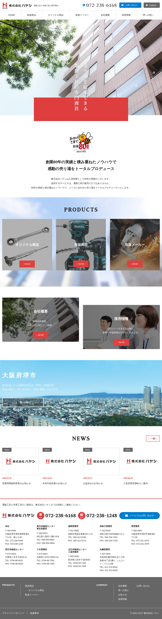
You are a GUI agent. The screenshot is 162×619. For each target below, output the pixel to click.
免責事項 (34, 613)
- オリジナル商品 (35, 590)
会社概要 (105, 15)
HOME (11, 15)
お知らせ (122, 594)
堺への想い (148, 15)
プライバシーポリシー (13, 613)
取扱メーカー (82, 15)
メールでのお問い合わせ (142, 515)
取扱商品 (31, 15)
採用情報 (126, 15)
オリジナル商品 (55, 15)
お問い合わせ (143, 586)
